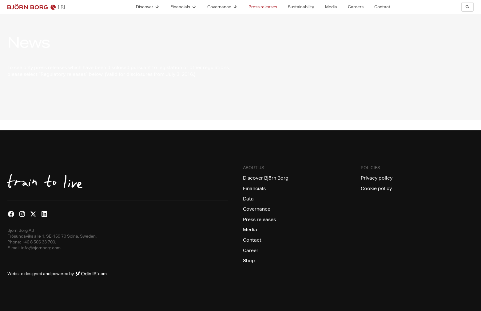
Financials (254, 188)
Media (250, 229)
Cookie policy (376, 188)
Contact (252, 240)
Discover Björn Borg (265, 178)
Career (250, 250)
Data (248, 199)
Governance (256, 209)
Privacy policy (376, 178)
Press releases (259, 219)
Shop (249, 260)
